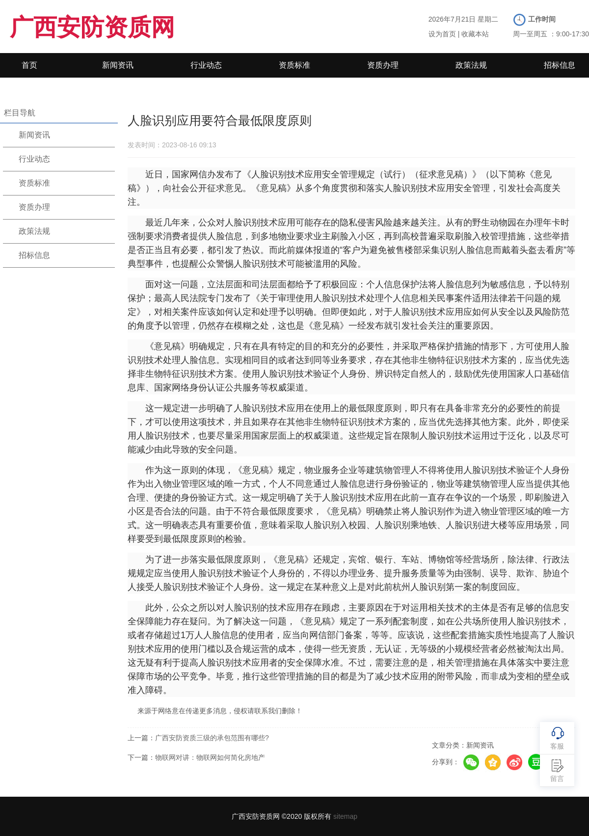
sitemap (345, 816)
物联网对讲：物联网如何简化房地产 (210, 757)
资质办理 (383, 65)
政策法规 (471, 65)
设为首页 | (444, 34)
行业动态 (206, 65)
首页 (29, 65)
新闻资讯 (118, 65)
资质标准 (294, 65)
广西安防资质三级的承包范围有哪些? (212, 738)
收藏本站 (475, 34)
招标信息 (559, 65)
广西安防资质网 (92, 27)
